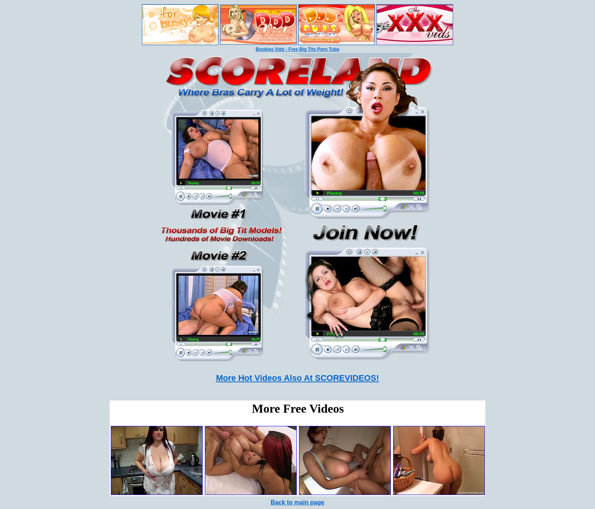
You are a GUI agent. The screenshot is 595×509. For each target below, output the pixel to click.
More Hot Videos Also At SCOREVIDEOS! (297, 378)
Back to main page (297, 502)
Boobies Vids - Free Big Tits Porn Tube (298, 49)
